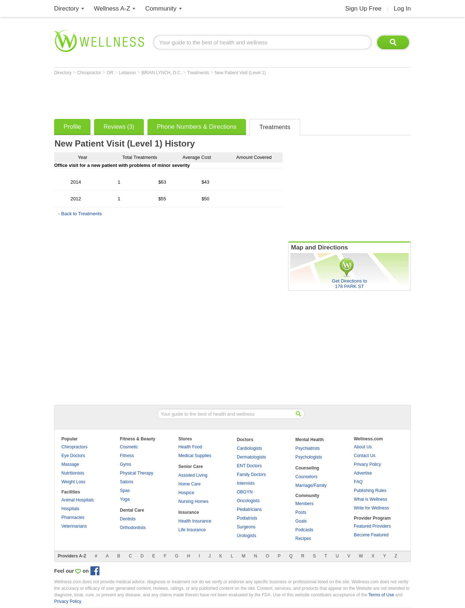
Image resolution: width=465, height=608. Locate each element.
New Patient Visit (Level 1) (240, 72)
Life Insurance (192, 529)
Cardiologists (249, 448)
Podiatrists (247, 518)
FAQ (358, 481)
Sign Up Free (363, 8)
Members (304, 503)
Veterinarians (74, 526)
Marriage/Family (311, 485)
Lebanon (128, 72)
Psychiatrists (307, 448)
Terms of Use (381, 594)
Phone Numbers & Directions (196, 126)
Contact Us (364, 455)
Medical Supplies (194, 455)
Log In (402, 8)
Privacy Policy (367, 464)
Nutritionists (72, 473)
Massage (70, 464)
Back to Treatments (81, 213)
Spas (125, 490)
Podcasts (304, 529)
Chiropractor (89, 72)
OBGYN (244, 492)
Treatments (198, 72)
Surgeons (246, 526)
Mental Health (309, 439)
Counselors (306, 476)
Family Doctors (251, 474)
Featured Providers (372, 526)
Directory (66, 8)
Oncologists (248, 500)
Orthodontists (133, 527)
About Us (363, 446)
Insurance (188, 512)
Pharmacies (72, 517)
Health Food (190, 446)
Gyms (125, 464)
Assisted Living (192, 475)
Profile (72, 126)
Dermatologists (251, 457)
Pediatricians (249, 509)
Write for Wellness (371, 508)
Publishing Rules (370, 490)
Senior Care (190, 466)
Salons (126, 481)
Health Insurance (194, 521)
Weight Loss (73, 481)
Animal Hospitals (77, 500)
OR (110, 72)
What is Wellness (370, 499)
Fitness (127, 455)
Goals (301, 521)
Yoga (125, 499)
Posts (300, 512)
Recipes (303, 538)
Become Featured (371, 534)
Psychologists (308, 457)
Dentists (128, 518)
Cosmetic (129, 446)
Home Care (189, 484)
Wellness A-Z (112, 8)
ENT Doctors (249, 465)
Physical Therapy (136, 473)
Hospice (186, 492)
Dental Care (132, 510)
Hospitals (70, 508)
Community (161, 8)
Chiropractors (74, 446)
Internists (246, 483)
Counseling (307, 468)
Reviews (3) (119, 127)
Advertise (363, 473)
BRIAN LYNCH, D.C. (162, 72)
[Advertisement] (186, 95)
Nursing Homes (193, 501)
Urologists (246, 535)
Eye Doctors (73, 455)
